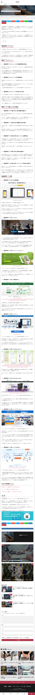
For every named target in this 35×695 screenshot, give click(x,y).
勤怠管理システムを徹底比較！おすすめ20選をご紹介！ (11, 486)
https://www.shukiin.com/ (17, 334)
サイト (3, 633)
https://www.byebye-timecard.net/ (17, 426)
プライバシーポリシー (16, 686)
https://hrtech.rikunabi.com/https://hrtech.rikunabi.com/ (17, 467)
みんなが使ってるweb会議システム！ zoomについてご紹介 (23, 596)
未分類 (6, 16)
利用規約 (9, 686)
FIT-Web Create (15, 689)
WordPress (24, 689)
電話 (24, 694)
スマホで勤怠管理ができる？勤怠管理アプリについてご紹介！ (18, 16)
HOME (3, 16)
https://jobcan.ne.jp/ (17, 235)
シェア (10, 694)
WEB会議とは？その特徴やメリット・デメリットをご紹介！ (23, 604)
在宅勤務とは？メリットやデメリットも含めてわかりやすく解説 (9, 678)
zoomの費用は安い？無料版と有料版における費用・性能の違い (26, 678)
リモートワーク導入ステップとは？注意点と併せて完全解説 (26, 663)
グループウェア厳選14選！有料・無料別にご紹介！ (10, 489)
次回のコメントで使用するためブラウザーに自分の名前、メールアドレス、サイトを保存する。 (16, 637)
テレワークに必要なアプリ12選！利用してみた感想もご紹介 (23, 589)
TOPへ (31, 694)
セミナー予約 (23, 686)
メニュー (17, 694)
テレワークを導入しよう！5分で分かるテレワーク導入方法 (9, 663)
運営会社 (5, 686)
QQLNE (20, 688)
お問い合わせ (29, 686)
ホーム (3, 694)
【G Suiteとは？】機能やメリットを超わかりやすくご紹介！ (12, 491)
